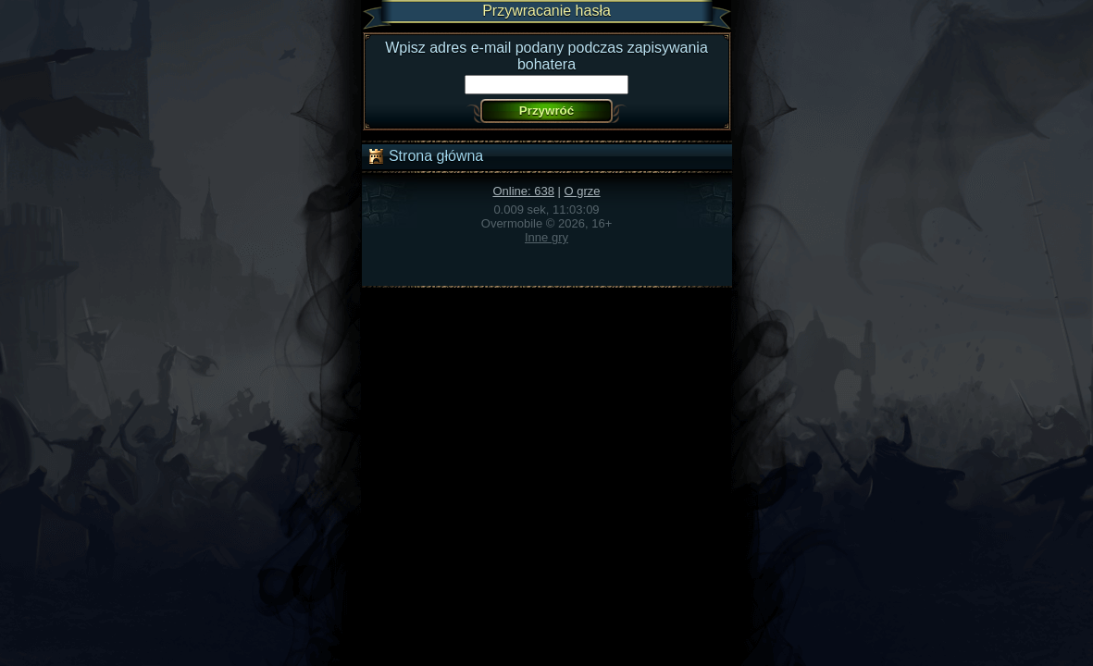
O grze (583, 191)
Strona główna (425, 156)
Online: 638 (523, 191)
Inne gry (546, 237)
